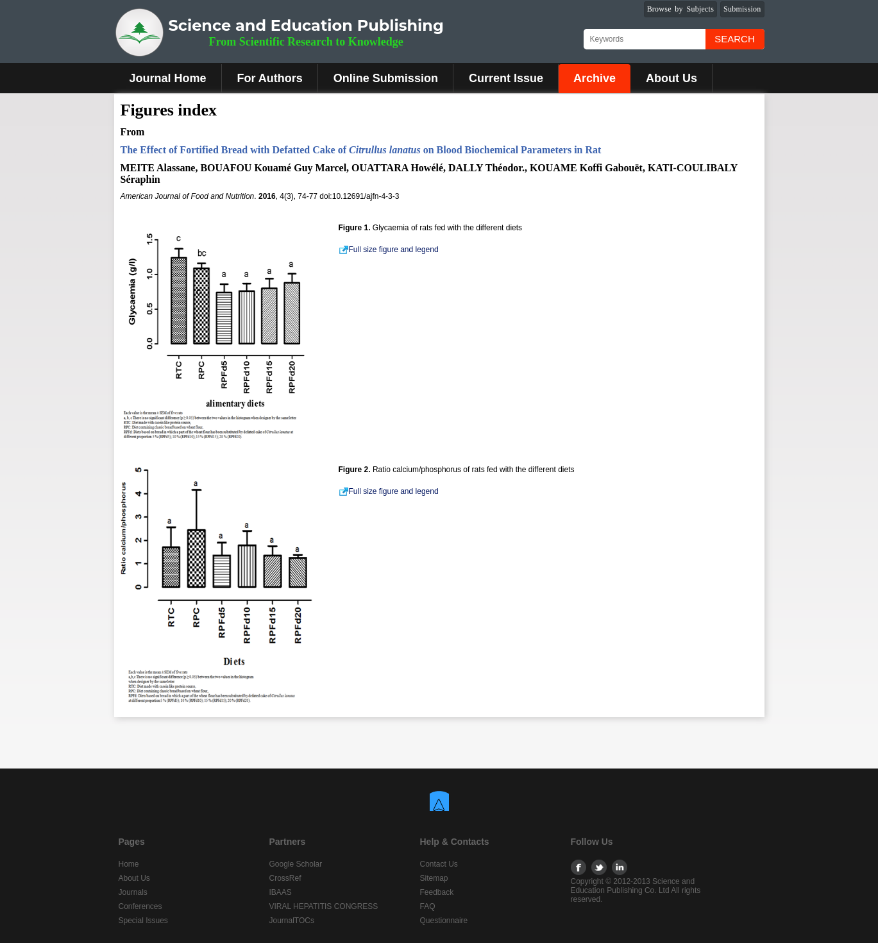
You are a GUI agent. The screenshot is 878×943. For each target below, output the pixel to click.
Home (129, 864)
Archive (594, 78)
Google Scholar (296, 864)
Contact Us (439, 864)
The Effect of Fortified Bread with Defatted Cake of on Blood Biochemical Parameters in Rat (361, 149)
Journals (133, 892)
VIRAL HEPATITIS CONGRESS (323, 906)
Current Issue (506, 78)
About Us (671, 78)
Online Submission (385, 78)
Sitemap (434, 878)
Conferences (140, 906)
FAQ (427, 906)
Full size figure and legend (389, 249)
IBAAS (280, 892)
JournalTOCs (291, 920)
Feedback (437, 892)
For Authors (270, 78)
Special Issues (143, 920)
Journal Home (168, 78)
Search (734, 38)
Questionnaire (444, 920)
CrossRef (285, 878)
